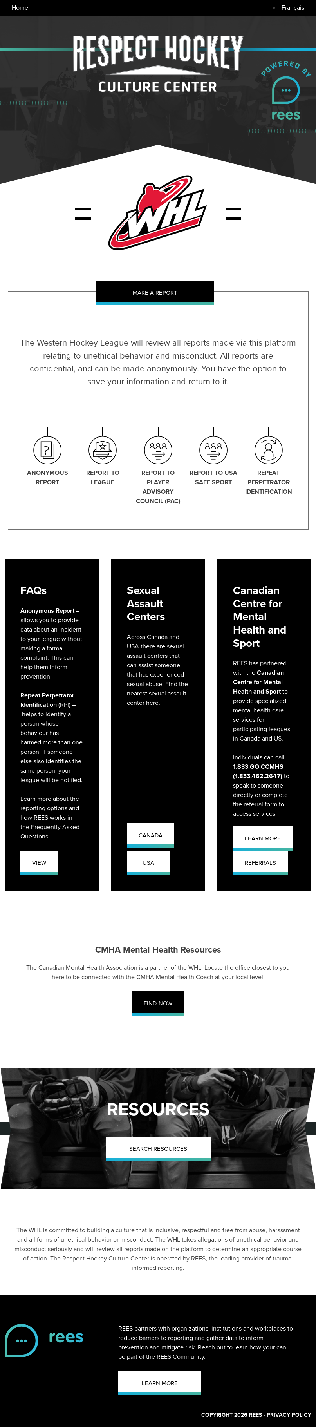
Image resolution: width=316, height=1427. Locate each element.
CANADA (151, 835)
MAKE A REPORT (155, 292)
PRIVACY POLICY (289, 1415)
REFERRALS (260, 862)
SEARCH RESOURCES (158, 1148)
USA (148, 862)
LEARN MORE (263, 838)
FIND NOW (158, 1003)
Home (20, 7)
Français (293, 7)
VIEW (39, 862)
